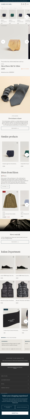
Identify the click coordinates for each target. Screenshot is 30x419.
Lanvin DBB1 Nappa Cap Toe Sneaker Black (7, 275)
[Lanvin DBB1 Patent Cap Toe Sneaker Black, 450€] (22, 267)
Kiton (4, 212)
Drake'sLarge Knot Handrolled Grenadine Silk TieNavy (4, 21)
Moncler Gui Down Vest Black (7, 300)
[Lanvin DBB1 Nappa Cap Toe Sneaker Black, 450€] (7, 267)
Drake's (2, 20)
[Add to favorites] (16, 143)
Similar (9, 136)
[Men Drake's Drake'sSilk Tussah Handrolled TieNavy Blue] (20, 14)
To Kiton (5, 186)
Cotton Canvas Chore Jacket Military (9, 214)
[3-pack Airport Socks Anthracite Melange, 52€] (11, 321)
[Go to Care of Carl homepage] (6, 4)
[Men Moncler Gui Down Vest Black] (7, 289)
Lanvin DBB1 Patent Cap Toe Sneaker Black (22, 275)
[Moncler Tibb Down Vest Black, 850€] (22, 292)
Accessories (4, 25)
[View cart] (26, 4)
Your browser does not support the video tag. (15, 225)
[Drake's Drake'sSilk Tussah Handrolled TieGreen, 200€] (12, 17)
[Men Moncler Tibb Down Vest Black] (22, 289)
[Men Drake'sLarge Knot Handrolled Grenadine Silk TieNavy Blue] (10, 151)
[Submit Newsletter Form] (27, 364)
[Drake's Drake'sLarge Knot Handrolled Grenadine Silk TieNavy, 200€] (4, 17)
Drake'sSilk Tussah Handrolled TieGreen (12, 21)
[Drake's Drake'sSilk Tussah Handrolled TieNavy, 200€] (20, 17)
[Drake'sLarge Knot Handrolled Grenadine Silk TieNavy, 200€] (10, 154)
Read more (14, 128)
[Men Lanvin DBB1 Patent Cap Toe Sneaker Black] (22, 265)
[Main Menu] (28, 4)
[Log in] (21, 4)
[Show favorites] (23, 4)
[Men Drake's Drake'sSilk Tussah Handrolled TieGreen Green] (12, 14)
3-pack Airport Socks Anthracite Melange (11, 330)
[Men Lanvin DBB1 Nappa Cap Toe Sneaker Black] (7, 265)
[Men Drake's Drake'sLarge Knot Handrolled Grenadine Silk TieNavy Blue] (4, 14)
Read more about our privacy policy (15, 368)
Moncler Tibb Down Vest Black (22, 300)
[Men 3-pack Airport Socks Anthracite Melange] (11, 318)
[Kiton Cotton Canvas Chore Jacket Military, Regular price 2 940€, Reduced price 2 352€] (10, 204)
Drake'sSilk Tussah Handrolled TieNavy (20, 21)
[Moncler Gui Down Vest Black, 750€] (7, 292)
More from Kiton (9, 172)
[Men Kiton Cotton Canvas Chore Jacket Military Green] (10, 200)
